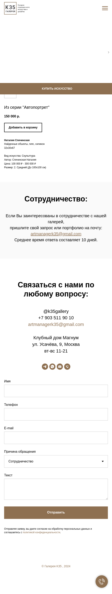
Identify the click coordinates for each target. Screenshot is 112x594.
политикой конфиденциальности (41, 532)
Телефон (11, 404)
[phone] (67, 366)
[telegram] (45, 366)
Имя (7, 381)
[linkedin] (64, 577)
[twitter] (56, 577)
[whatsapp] (52, 366)
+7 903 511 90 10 (56, 317)
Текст (8, 475)
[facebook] (48, 577)
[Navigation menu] (105, 8)
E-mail (8, 428)
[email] (60, 366)
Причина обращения (20, 451)
